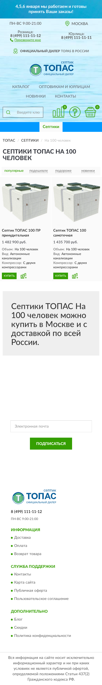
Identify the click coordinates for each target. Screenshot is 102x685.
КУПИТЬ (9, 276)
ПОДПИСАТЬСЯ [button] (51, 444)
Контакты (65, 96)
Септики (51, 127)
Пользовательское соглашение (41, 599)
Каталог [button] (21, 87)
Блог (18, 619)
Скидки (20, 628)
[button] (25, 39)
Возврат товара (27, 554)
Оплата (20, 546)
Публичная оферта (30, 591)
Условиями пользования (63, 460)
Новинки (36, 96)
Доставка (22, 538)
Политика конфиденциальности (42, 636)
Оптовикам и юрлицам (64, 87)
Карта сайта (24, 583)
